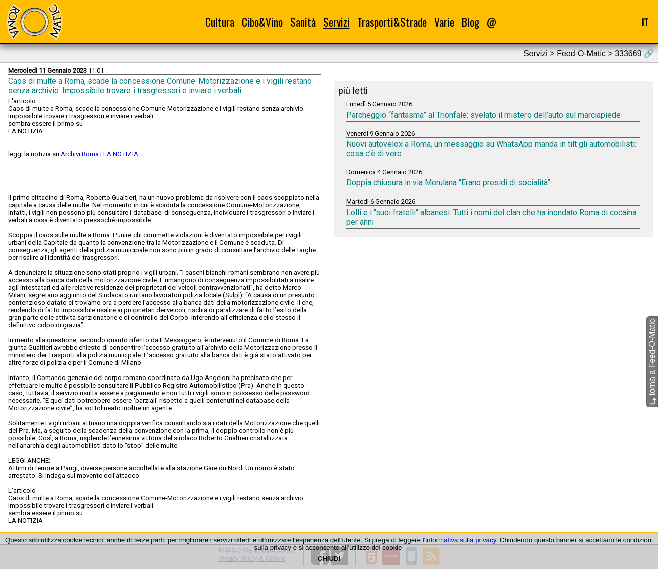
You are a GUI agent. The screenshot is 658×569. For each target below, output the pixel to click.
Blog (470, 22)
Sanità (303, 22)
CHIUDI (329, 558)
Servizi (336, 22)
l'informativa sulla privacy (459, 540)
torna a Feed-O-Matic (652, 362)
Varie (444, 22)
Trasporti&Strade (392, 22)
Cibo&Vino (262, 22)
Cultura (219, 22)
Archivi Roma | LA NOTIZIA (99, 154)
